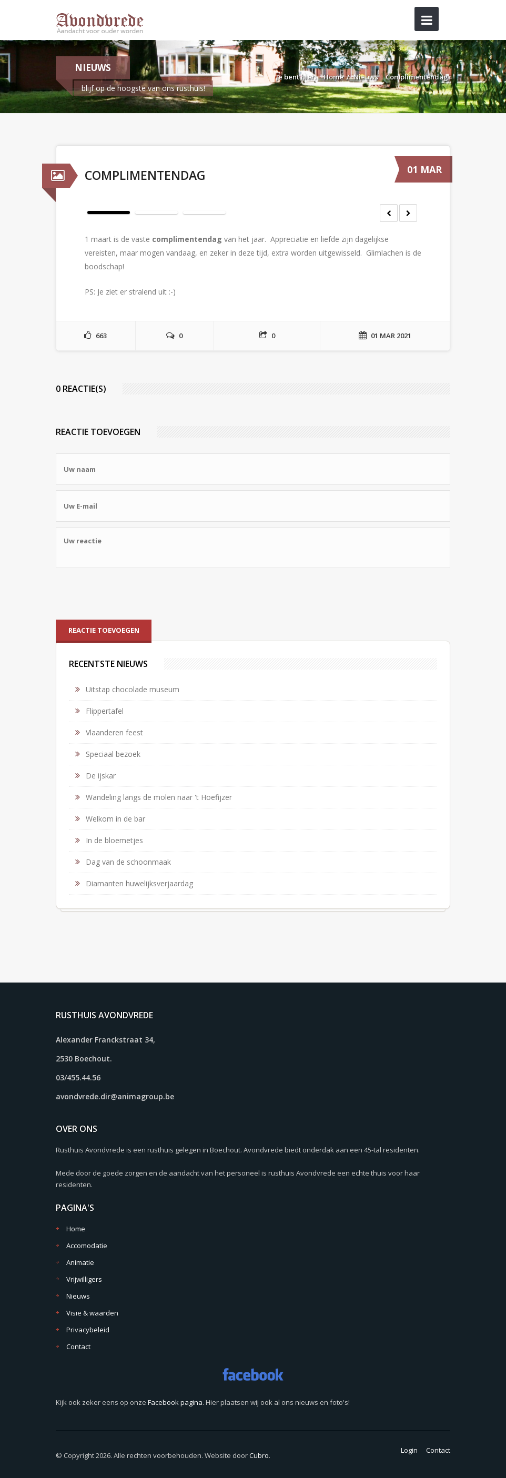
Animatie (80, 1262)
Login (409, 1450)
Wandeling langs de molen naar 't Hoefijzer (159, 797)
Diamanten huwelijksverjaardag (139, 883)
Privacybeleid (87, 1329)
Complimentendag (417, 77)
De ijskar (101, 776)
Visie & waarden (92, 1313)
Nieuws (365, 77)
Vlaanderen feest (114, 732)
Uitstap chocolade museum (132, 689)
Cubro (259, 1455)
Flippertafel (105, 711)
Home (333, 77)
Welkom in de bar (115, 819)
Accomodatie (86, 1245)
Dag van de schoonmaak (128, 862)
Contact (78, 1346)
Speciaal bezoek (113, 754)
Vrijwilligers (84, 1279)
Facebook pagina (175, 1402)
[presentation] (136, 593)
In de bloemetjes (114, 840)
